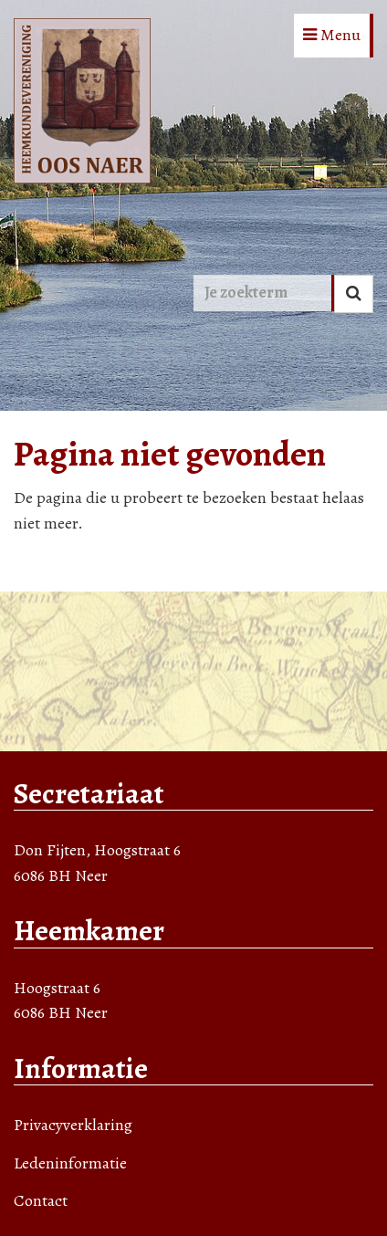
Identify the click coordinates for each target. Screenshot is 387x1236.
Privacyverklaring (73, 1125)
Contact (41, 1200)
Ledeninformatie (70, 1163)
